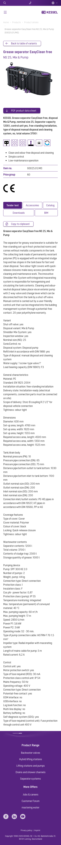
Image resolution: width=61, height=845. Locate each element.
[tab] (12, 205)
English (55, 2)
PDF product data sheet (23, 110)
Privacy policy (26, 830)
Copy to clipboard (20, 223)
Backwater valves (30, 752)
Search (12, 2)
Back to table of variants (24, 43)
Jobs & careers (30, 794)
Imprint (37, 830)
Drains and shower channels (31, 772)
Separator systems (30, 778)
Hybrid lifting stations (30, 759)
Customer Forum (31, 801)
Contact (30, 2)
